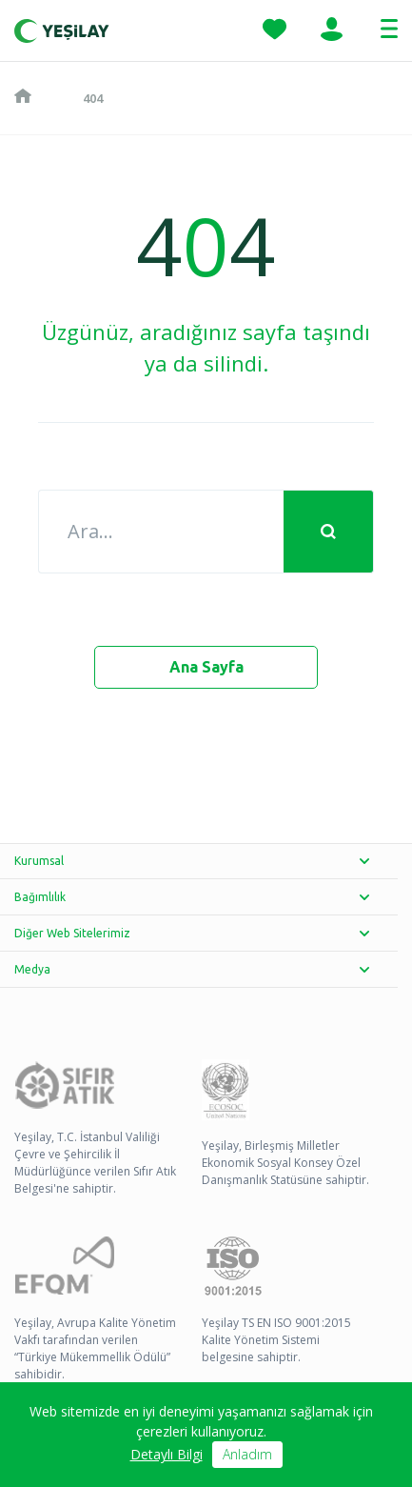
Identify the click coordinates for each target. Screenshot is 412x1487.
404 (93, 98)
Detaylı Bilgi (166, 1454)
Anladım (247, 1454)
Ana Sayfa (206, 666)
